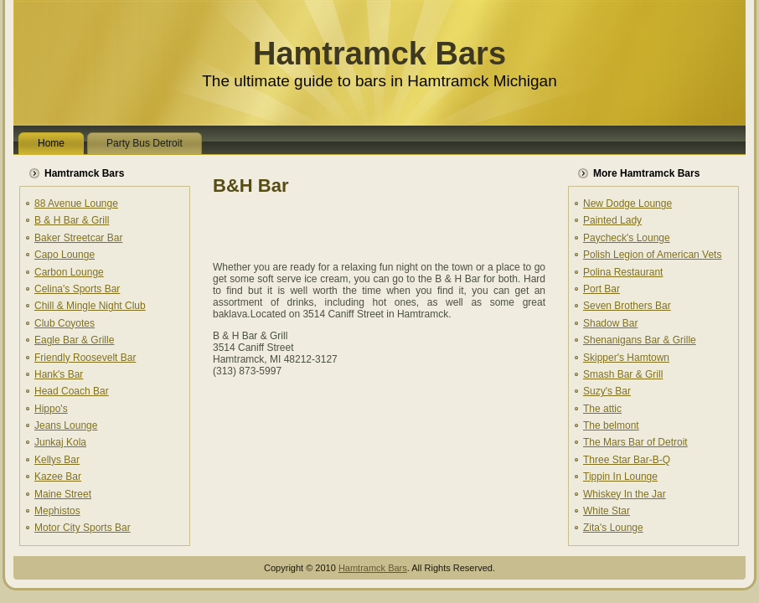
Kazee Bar (57, 476)
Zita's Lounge (613, 527)
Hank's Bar (58, 374)
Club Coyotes (64, 323)
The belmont (611, 425)
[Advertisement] (409, 226)
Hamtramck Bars (379, 53)
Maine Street (62, 494)
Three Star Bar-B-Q (626, 460)
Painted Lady (612, 220)
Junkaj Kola (60, 442)
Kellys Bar (57, 460)
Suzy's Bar (607, 391)
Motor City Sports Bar (82, 527)
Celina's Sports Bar (77, 289)
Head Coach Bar (71, 391)
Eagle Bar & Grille (74, 340)
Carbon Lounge (69, 272)
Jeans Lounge (65, 425)
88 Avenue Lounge (76, 203)
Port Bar (601, 289)
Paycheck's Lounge (626, 238)
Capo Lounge (64, 254)
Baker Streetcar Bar (78, 238)
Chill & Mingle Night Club (90, 306)
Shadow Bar (610, 323)
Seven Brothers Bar (627, 306)
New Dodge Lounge (627, 203)
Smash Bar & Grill (623, 374)
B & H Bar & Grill (71, 220)
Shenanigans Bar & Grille (639, 340)
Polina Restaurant (623, 272)
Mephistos (57, 511)
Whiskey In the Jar (624, 494)
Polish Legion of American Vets (652, 254)
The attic (602, 409)
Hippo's (51, 409)
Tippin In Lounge (620, 476)
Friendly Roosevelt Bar (85, 357)
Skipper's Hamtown (626, 357)
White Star (606, 511)
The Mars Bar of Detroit (635, 442)
